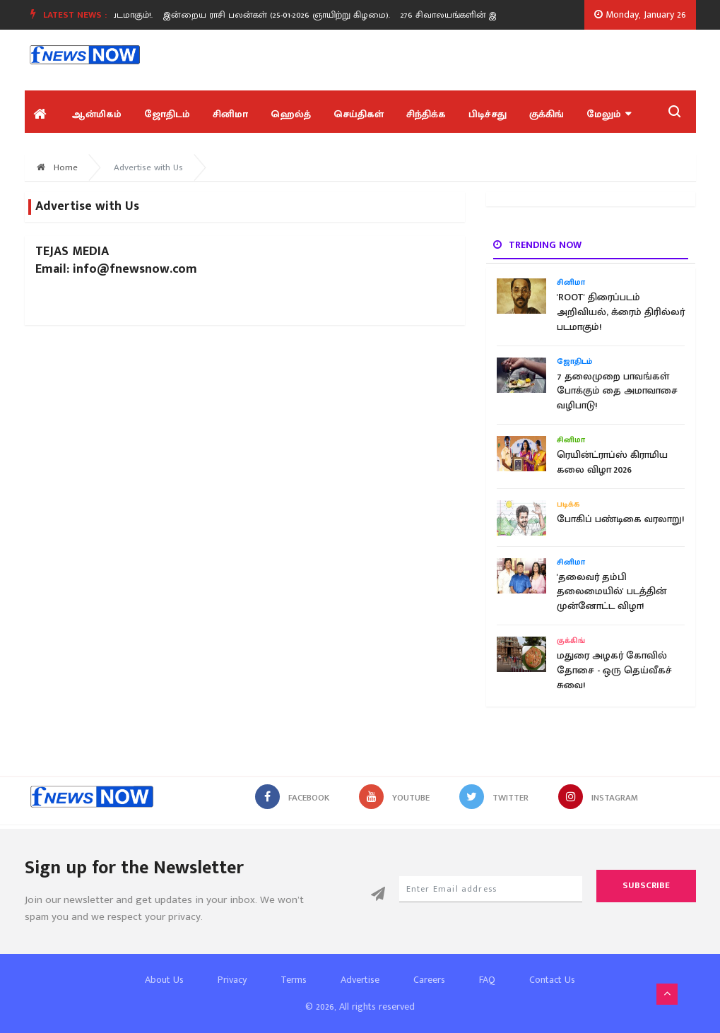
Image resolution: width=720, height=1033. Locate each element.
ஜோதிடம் (167, 114)
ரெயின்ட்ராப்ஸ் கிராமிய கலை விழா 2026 (612, 462)
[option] (284, 15)
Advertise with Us (148, 167)
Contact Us (552, 980)
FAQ (487, 980)
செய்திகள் (359, 114)
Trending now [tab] (537, 245)
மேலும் (608, 114)
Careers (429, 980)
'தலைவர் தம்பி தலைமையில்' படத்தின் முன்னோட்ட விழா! (611, 592)
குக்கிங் (546, 114)
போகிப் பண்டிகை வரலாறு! (620, 519)
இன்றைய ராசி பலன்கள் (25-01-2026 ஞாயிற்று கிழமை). (278, 15)
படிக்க (568, 504)
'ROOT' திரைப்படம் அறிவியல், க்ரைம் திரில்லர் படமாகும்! (621, 312)
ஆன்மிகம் (96, 114)
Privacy (232, 980)
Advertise (360, 980)
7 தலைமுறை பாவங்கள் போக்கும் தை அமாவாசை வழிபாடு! (617, 391)
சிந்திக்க (426, 114)
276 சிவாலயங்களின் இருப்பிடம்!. (470, 15)
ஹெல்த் (291, 114)
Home (57, 167)
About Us (164, 980)
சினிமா (230, 114)
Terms (294, 980)
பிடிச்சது (487, 114)
